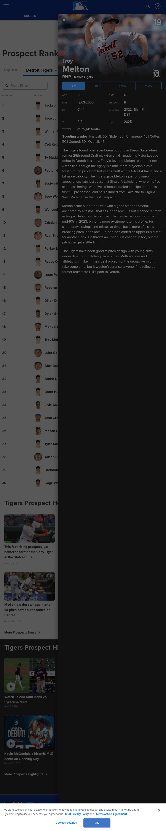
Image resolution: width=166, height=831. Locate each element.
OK (97, 822)
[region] (83, 817)
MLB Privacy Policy (77, 814)
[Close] (159, 810)
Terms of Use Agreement (111, 814)
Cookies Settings (66, 822)
